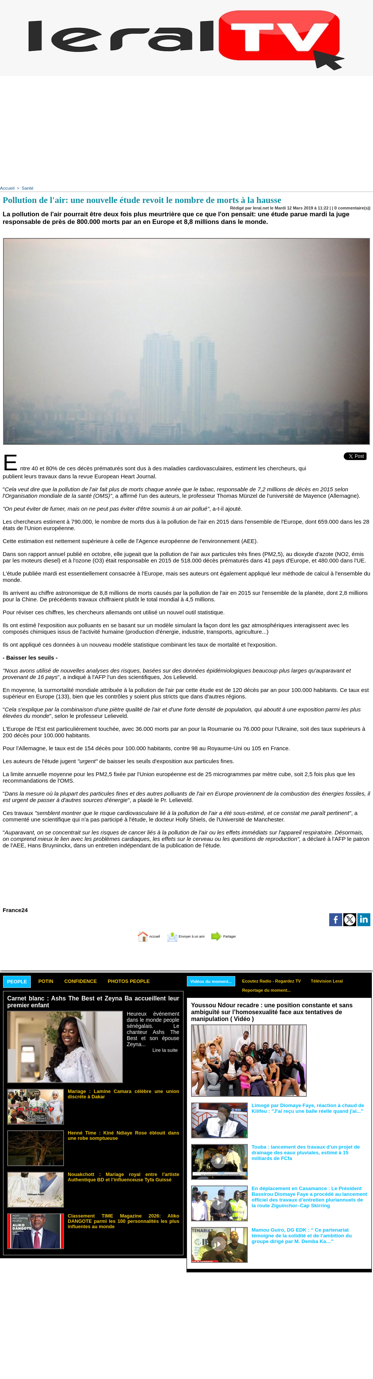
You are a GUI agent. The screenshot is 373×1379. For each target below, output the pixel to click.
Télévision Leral (338, 980)
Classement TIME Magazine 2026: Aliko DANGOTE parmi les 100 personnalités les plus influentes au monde (123, 1219)
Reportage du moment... (273, 989)
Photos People (149, 980)
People (19, 981)
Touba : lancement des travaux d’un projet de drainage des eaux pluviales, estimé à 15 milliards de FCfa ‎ (309, 1151)
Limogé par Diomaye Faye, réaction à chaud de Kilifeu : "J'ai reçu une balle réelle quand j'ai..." (303, 1107)
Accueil (6, 187)
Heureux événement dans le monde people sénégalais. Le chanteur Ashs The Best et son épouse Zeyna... (153, 1024)
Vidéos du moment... (213, 980)
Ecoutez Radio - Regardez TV (278, 980)
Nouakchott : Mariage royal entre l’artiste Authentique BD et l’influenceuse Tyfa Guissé (123, 1175)
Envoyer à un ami (185, 934)
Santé (26, 187)
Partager (237, 934)
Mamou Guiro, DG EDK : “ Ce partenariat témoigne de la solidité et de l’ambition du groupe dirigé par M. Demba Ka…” (309, 1234)
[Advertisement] (186, 129)
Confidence (93, 980)
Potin (53, 980)
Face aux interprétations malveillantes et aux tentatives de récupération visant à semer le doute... (339, 1038)
